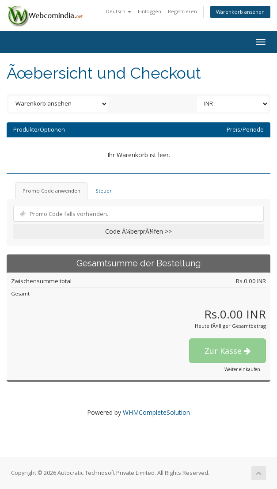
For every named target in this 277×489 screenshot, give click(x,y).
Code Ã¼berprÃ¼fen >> (138, 231)
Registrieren (182, 11)
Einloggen (149, 11)
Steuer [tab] (103, 190)
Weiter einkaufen (242, 369)
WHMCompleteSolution (156, 412)
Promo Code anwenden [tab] (51, 190)
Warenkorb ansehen (240, 11)
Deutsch (118, 11)
